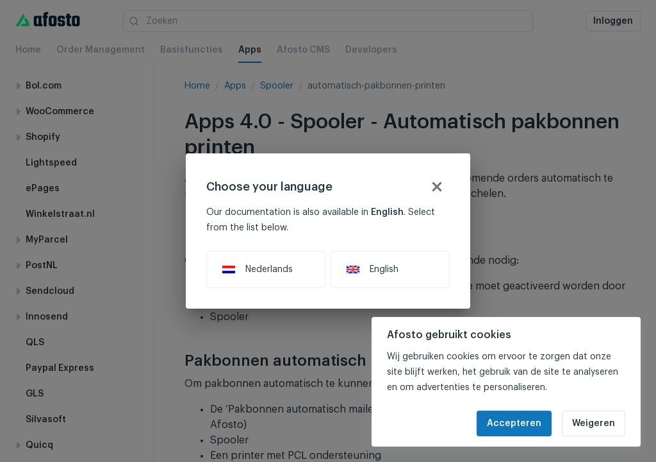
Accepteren (514, 423)
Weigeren (593, 423)
